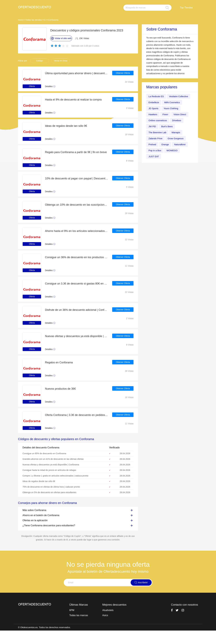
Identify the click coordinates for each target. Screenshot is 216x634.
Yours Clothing (172, 108)
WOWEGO (173, 150)
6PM (71, 610)
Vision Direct (181, 114)
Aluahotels (108, 610)
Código (39, 60)
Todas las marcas (78, 615)
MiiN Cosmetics (173, 102)
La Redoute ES (156, 96)
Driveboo (178, 120)
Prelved (152, 144)
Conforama (53, 20)
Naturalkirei (181, 144)
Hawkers (153, 114)
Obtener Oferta (123, 73)
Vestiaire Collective (180, 96)
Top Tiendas (186, 7)
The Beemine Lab (157, 132)
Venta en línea (60, 60)
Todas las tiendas (33, 20)
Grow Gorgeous (177, 138)
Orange (166, 144)
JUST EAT (154, 156)
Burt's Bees (168, 126)
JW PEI (152, 126)
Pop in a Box (155, 150)
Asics (105, 615)
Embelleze (154, 102)
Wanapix (177, 132)
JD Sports (153, 108)
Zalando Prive (155, 138)
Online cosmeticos (158, 120)
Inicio (20, 20)
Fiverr (166, 114)
